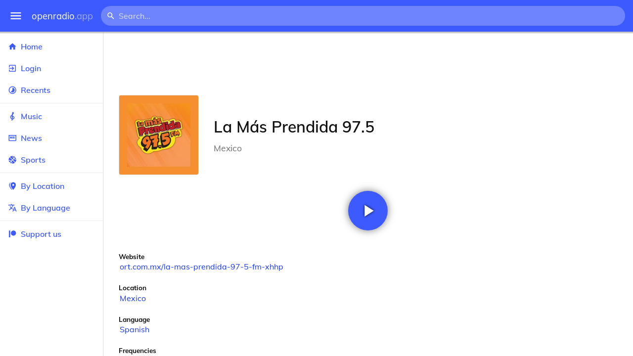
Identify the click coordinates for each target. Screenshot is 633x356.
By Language (51, 208)
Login (51, 68)
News (51, 138)
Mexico (133, 298)
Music (51, 116)
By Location (51, 186)
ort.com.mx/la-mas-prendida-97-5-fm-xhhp (201, 266)
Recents (51, 90)
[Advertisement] (368, 63)
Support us (34, 234)
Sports (51, 160)
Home (51, 46)
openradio (62, 16)
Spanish (134, 329)
